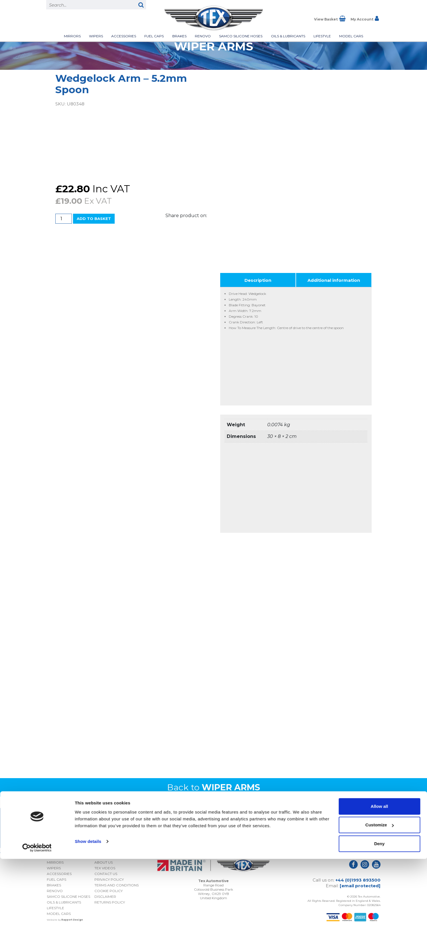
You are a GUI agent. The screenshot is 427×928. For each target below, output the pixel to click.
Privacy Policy (344, 831)
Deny (379, 912)
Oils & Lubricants (288, 36)
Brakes (179, 36)
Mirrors (72, 36)
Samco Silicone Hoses (240, 36)
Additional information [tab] (333, 278)
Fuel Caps (154, 36)
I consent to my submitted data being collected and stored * (329, 821)
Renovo (203, 36)
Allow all (379, 875)
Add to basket (94, 218)
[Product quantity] (63, 219)
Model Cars (351, 36)
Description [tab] (257, 278)
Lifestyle (322, 36)
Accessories (123, 36)
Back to (213, 785)
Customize (379, 894)
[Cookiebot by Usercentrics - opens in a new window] (37, 917)
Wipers (96, 36)
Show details (88, 910)
